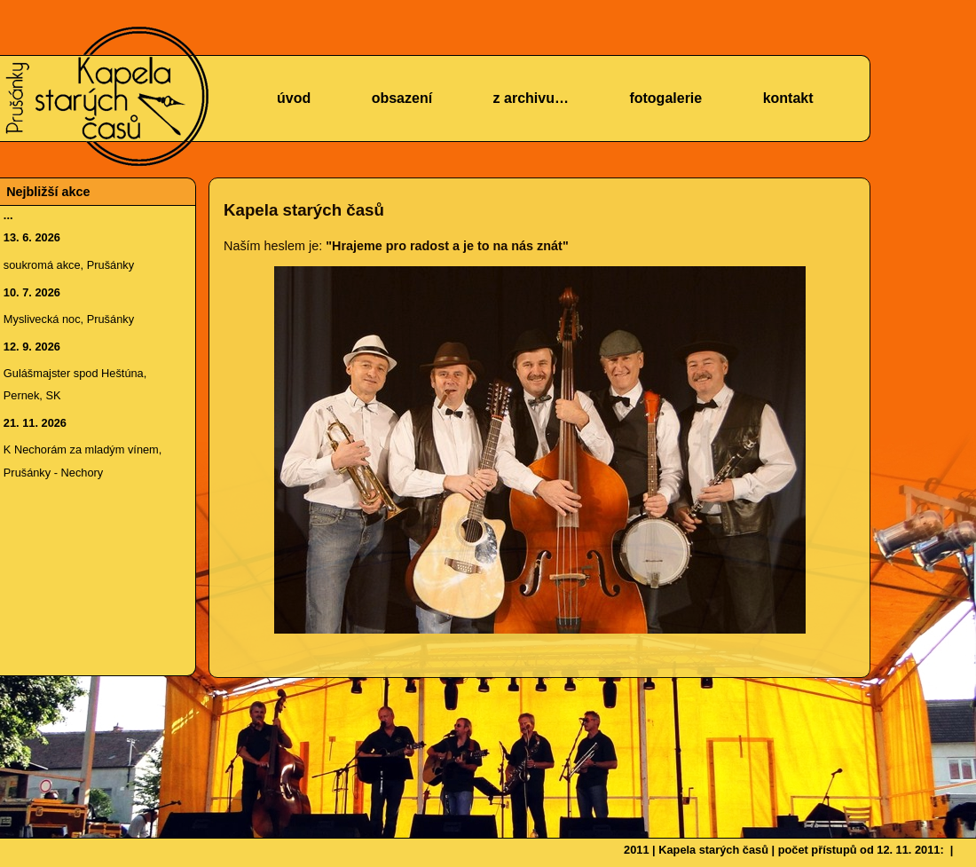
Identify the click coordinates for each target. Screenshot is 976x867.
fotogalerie (665, 98)
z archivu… (531, 98)
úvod (294, 98)
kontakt (788, 98)
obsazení (402, 98)
